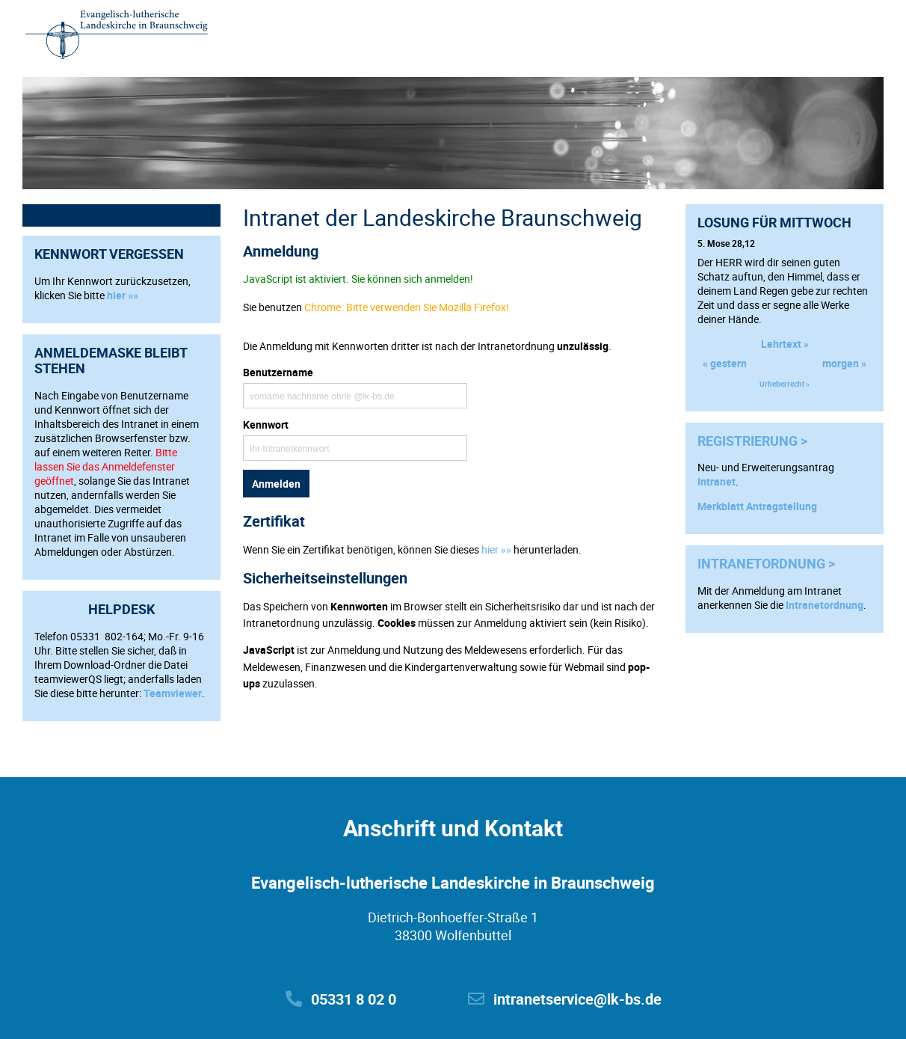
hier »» (122, 295)
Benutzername (278, 372)
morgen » (844, 363)
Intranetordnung (824, 605)
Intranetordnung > (766, 563)
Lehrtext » (785, 344)
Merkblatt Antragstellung (757, 506)
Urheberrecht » (784, 383)
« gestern (725, 363)
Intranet (716, 481)
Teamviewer (173, 693)
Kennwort (266, 424)
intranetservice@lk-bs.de (565, 999)
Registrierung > (752, 441)
